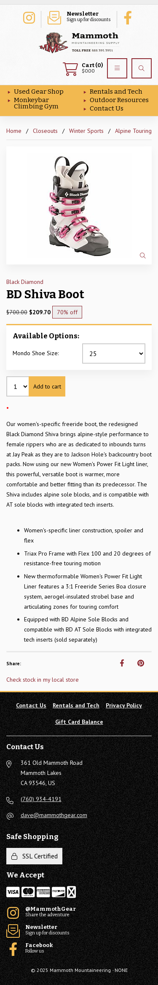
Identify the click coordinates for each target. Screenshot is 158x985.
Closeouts (45, 131)
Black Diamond (24, 282)
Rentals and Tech (116, 91)
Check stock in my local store (42, 679)
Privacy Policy (124, 705)
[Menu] (117, 68)
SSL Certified (34, 856)
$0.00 (83, 68)
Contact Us (106, 108)
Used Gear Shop (39, 91)
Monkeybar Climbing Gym (36, 103)
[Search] (141, 68)
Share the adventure (28, 17)
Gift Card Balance (79, 722)
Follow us (129, 17)
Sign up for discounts (79, 17)
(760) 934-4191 (41, 799)
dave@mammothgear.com (54, 815)
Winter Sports (86, 131)
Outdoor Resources (119, 100)
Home (13, 131)
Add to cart (47, 386)
